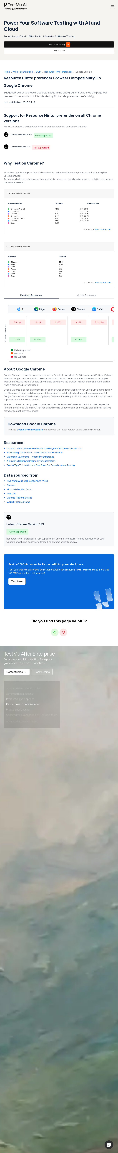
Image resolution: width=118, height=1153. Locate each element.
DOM (38, 71)
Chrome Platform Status (19, 497)
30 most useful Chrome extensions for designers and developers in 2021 (44, 448)
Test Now (17, 581)
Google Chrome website (30, 429)
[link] (15, 6)
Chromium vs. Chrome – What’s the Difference (30, 456)
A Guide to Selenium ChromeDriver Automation (31, 460)
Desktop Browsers (31, 295)
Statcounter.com (103, 229)
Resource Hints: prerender (58, 71)
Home (7, 71)
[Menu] (112, 6)
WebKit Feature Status (18, 501)
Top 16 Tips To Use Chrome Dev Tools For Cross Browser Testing (41, 465)
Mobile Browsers (86, 295)
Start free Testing (59, 44)
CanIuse (11, 485)
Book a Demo (59, 50)
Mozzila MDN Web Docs (19, 489)
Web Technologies (23, 71)
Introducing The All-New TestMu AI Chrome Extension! (35, 452)
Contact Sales (16, 672)
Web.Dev (11, 493)
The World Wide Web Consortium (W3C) (27, 480)
